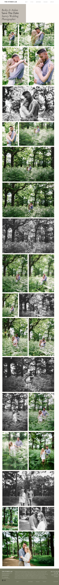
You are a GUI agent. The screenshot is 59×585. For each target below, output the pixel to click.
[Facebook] (5, 580)
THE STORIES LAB (10, 2)
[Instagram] (3, 580)
